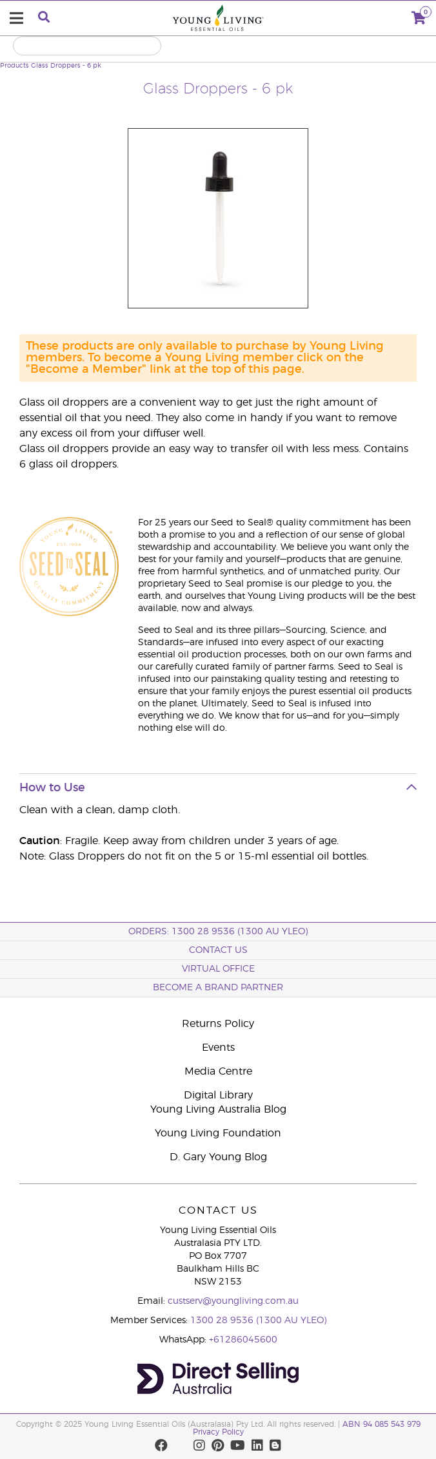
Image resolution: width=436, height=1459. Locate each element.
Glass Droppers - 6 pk (66, 65)
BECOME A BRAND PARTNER (218, 987)
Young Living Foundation (218, 1133)
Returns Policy (218, 1024)
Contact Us (218, 950)
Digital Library (218, 1095)
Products (14, 65)
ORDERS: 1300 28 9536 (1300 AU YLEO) (218, 931)
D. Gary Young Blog (218, 1157)
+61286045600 (243, 1339)
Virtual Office (218, 969)
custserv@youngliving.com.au (233, 1301)
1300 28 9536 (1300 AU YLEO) (258, 1320)
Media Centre (218, 1071)
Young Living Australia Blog (218, 1109)
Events (218, 1047)
